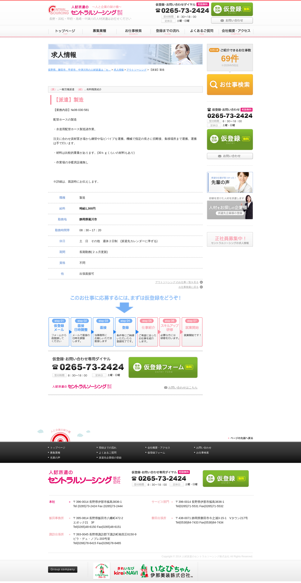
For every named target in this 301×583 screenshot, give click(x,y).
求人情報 (119, 69)
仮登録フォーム (156, 452)
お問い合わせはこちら (183, 387)
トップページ (57, 447)
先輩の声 (55, 457)
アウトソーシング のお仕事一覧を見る (177, 282)
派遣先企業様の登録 (110, 457)
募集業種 (55, 452)
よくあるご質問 (107, 452)
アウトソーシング (136, 69)
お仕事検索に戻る (189, 287)
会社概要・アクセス (159, 447)
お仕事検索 (202, 452)
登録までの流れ (107, 447)
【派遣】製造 (69, 100)
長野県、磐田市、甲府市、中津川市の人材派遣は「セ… (79, 69)
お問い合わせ (203, 447)
